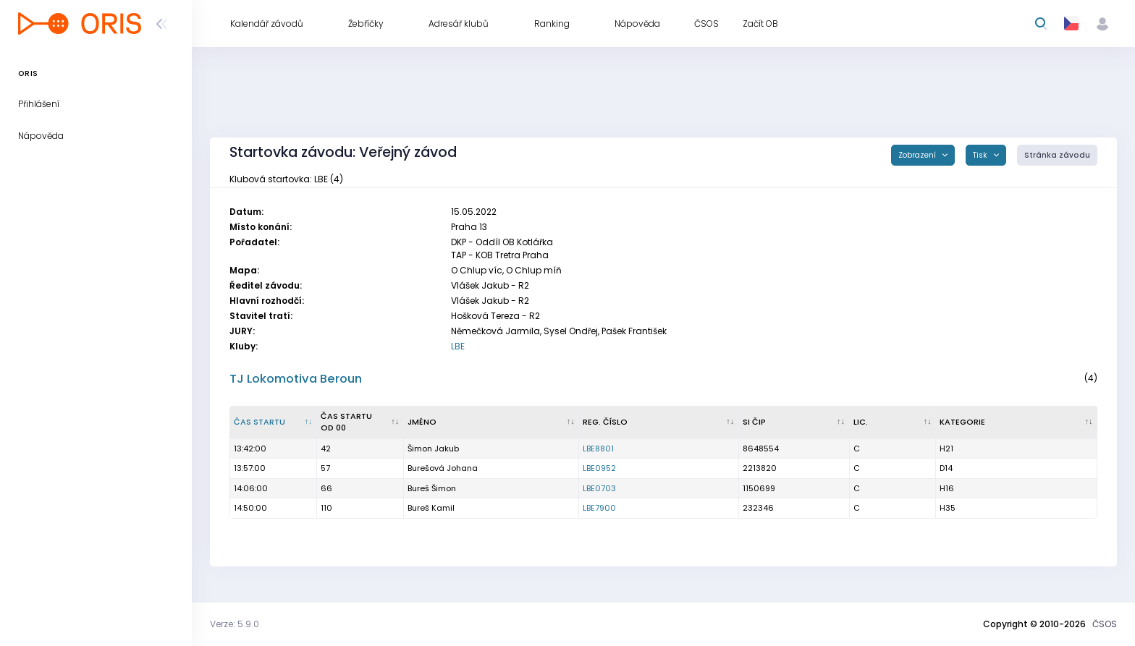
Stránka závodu (1057, 155)
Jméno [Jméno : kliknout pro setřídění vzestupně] (422, 422)
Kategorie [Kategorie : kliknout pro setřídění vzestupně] (962, 422)
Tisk (981, 155)
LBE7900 (599, 508)
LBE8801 (598, 448)
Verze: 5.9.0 (234, 624)
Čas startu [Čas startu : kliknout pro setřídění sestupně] (259, 422)
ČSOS (1104, 624)
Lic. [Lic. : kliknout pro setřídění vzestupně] (860, 422)
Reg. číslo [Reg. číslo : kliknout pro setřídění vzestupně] (605, 422)
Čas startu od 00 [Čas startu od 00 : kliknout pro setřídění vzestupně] (346, 422)
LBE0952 (599, 468)
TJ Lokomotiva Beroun (295, 378)
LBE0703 (599, 488)
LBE (458, 346)
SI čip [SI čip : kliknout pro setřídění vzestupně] (754, 422)
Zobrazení (918, 155)
